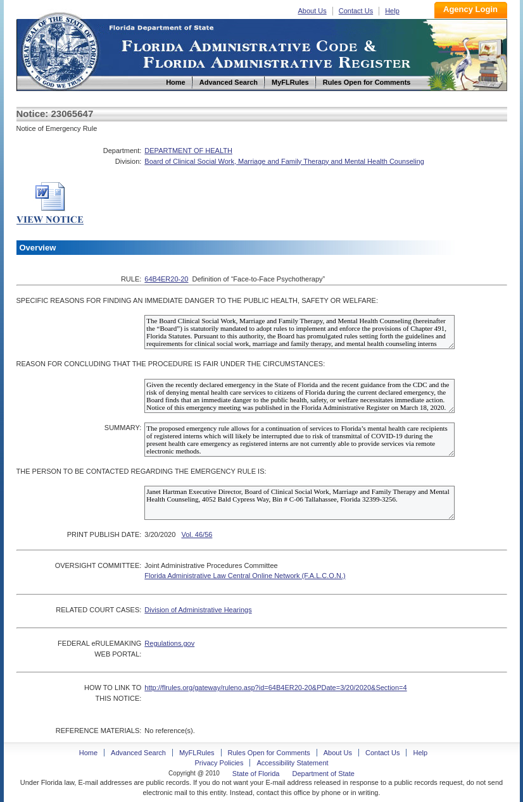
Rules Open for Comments (269, 752)
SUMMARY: (122, 427)
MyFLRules (197, 752)
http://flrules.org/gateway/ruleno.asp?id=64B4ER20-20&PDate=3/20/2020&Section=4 (275, 687)
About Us (312, 11)
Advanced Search (138, 752)
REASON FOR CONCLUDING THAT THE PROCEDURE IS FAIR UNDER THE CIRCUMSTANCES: (170, 363)
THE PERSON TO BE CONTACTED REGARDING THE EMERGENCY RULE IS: (141, 471)
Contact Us (356, 11)
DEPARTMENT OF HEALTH (188, 150)
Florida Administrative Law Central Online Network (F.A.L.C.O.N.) (244, 575)
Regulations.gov (169, 643)
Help (392, 11)
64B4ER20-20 (166, 279)
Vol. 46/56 (196, 534)
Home (59, 49)
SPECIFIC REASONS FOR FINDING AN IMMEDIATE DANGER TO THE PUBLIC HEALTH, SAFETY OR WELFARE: (197, 300)
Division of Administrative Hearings (197, 610)
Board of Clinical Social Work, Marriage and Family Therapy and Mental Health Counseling (284, 161)
